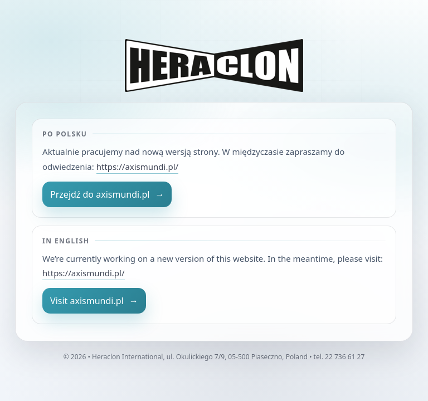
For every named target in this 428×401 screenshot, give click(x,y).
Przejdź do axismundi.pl (107, 194)
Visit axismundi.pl (94, 301)
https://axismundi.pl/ (137, 166)
